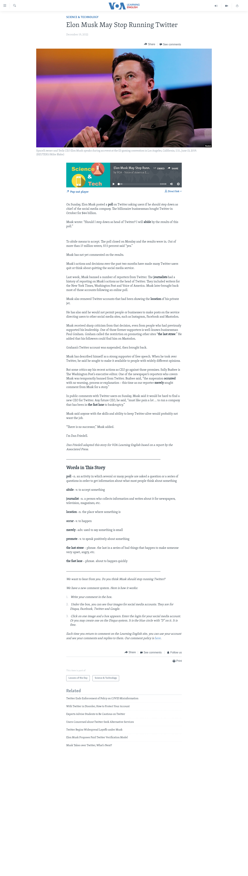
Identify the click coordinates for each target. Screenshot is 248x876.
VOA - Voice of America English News (139, 172)
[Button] (149, 44)
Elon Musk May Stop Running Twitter (139, 168)
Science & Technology (82, 17)
